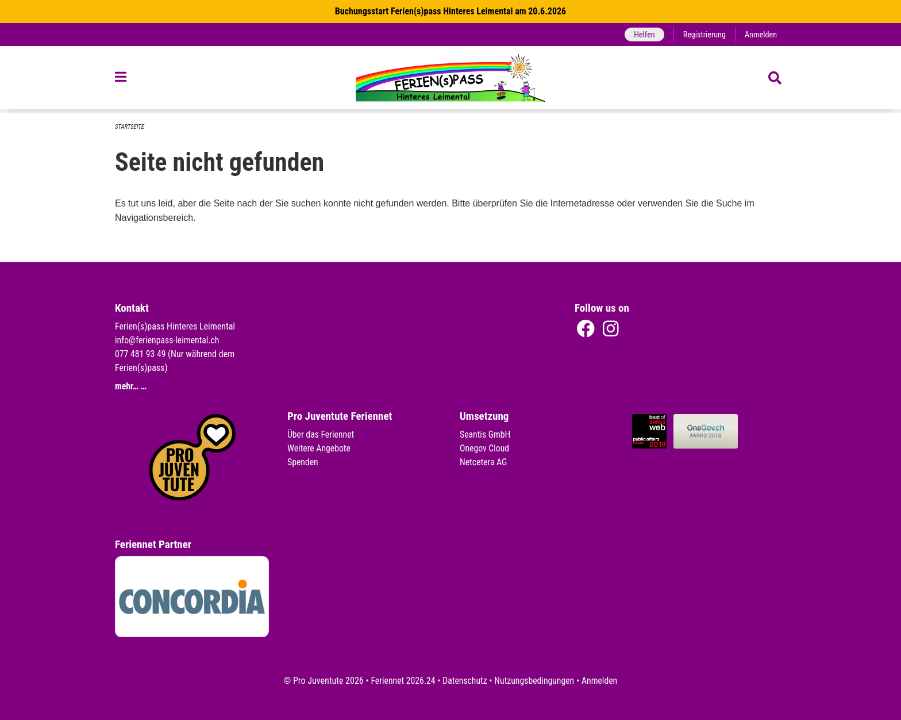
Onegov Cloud (485, 448)
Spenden (303, 462)
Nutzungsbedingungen (534, 680)
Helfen (642, 34)
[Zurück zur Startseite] (450, 79)
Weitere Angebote (319, 448)
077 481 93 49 (141, 353)
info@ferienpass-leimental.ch (168, 340)
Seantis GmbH (485, 434)
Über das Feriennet (321, 434)
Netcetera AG (484, 462)
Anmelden (760, 34)
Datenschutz (464, 680)
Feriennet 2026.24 (401, 680)
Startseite (130, 127)
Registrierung (703, 34)
